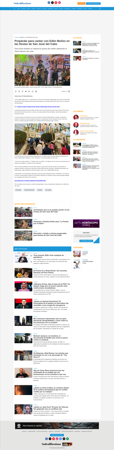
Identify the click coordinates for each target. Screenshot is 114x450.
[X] (52, 2)
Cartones (50, 8)
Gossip (56, 8)
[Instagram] (59, 2)
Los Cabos (48, 190)
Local (18, 8)
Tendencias (67, 8)
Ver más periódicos (93, 3)
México (28, 8)
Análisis (44, 8)
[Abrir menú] (14, 9)
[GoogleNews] (60, 438)
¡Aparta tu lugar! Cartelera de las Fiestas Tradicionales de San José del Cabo (38, 106)
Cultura (61, 8)
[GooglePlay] (67, 438)
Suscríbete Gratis (86, 241)
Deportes (79, 8)
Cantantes (18, 190)
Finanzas (38, 8)
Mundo (33, 8)
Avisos (85, 8)
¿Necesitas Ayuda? (57, 435)
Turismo (74, 8)
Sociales (40, 190)
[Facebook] (49, 2)
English (23, 8)
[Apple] (64, 438)
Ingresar (81, 3)
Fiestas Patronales (29, 190)
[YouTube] (56, 2)
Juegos (90, 8)
